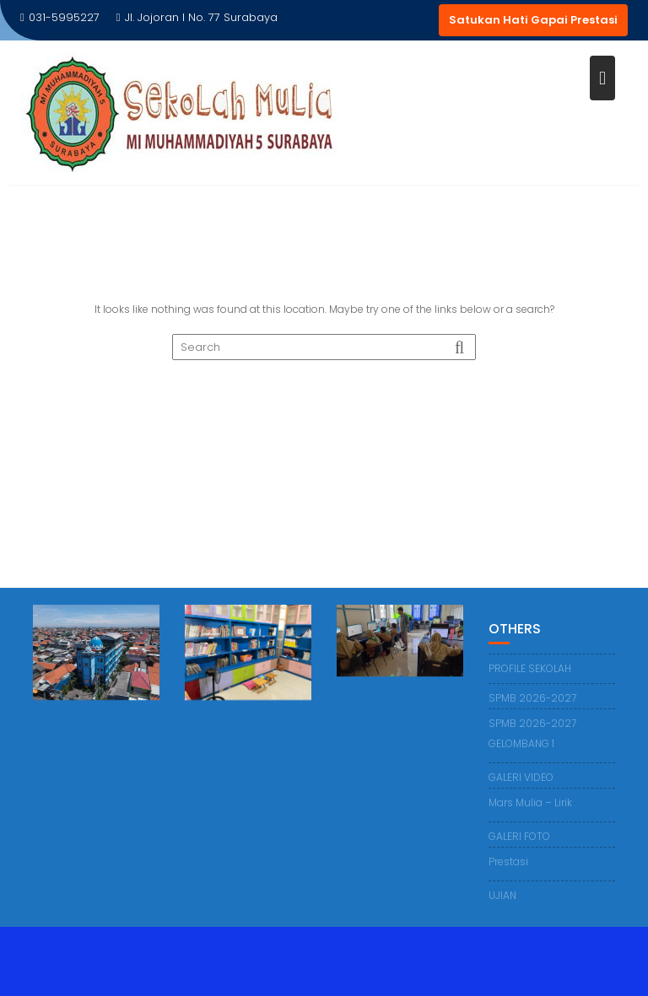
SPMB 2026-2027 (532, 699)
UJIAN (502, 896)
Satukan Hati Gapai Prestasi (533, 20)
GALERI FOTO (519, 837)
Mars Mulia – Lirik (530, 803)
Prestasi (508, 862)
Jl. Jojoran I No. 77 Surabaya (197, 17)
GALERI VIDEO (521, 778)
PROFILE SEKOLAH (530, 669)
